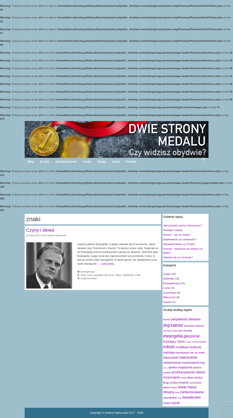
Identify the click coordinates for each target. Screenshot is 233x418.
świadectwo (128, 275)
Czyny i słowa (40, 229)
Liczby (87, 161)
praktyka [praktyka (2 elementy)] (167, 372)
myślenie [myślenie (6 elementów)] (195, 347)
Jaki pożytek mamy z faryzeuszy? (182, 225)
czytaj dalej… (108, 263)
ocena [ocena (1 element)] (165, 368)
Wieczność (169, 297)
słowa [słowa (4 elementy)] (190, 377)
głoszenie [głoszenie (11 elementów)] (192, 336)
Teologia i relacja (173, 230)
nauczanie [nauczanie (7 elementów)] (170, 357)
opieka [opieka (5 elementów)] (172, 367)
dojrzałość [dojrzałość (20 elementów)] (173, 325)
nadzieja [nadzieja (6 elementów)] (169, 352)
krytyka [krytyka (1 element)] (188, 342)
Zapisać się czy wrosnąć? (178, 257)
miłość (118, 275)
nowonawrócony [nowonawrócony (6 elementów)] (193, 362)
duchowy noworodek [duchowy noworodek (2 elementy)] (173, 331)
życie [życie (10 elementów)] (175, 403)
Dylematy (168, 278)
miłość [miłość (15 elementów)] (169, 346)
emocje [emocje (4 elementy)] (187, 330)
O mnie (44, 161)
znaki (137, 275)
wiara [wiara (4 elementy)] (166, 387)
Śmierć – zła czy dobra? (177, 234)
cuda (83, 275)
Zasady (167, 302)
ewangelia (98, 275)
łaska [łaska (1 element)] (180, 398)
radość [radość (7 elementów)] (200, 372)
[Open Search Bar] (203, 159)
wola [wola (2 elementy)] (177, 392)
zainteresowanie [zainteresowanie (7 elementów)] (192, 392)
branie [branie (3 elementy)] (166, 319)
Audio (116, 161)
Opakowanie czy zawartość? (179, 239)
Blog (31, 161)
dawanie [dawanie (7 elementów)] (194, 319)
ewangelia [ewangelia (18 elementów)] (173, 336)
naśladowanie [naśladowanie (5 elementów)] (172, 362)
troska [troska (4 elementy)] (174, 382)
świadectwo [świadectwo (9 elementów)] (191, 397)
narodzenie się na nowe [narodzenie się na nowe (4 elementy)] (190, 352)
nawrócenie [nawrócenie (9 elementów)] (188, 357)
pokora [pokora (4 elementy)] (197, 367)
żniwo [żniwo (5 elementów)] (167, 403)
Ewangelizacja (88, 271)
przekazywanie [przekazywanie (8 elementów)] (183, 372)
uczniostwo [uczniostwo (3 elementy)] (195, 382)
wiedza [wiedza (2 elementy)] (173, 387)
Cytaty (102, 161)
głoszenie (109, 275)
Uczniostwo (169, 292)
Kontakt (131, 161)
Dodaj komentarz (89, 278)
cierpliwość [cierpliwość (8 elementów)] (179, 319)
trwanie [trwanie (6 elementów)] (183, 382)
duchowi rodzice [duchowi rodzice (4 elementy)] (194, 325)
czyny (89, 275)
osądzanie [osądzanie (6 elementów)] (185, 367)
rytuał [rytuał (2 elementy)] (183, 378)
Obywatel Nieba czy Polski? (179, 244)
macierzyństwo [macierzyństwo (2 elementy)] (199, 342)
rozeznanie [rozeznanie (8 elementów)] (171, 377)
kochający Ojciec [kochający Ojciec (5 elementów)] (174, 341)
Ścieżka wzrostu (66, 161)
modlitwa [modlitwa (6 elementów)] (182, 347)
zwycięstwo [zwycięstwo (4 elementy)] (170, 397)
